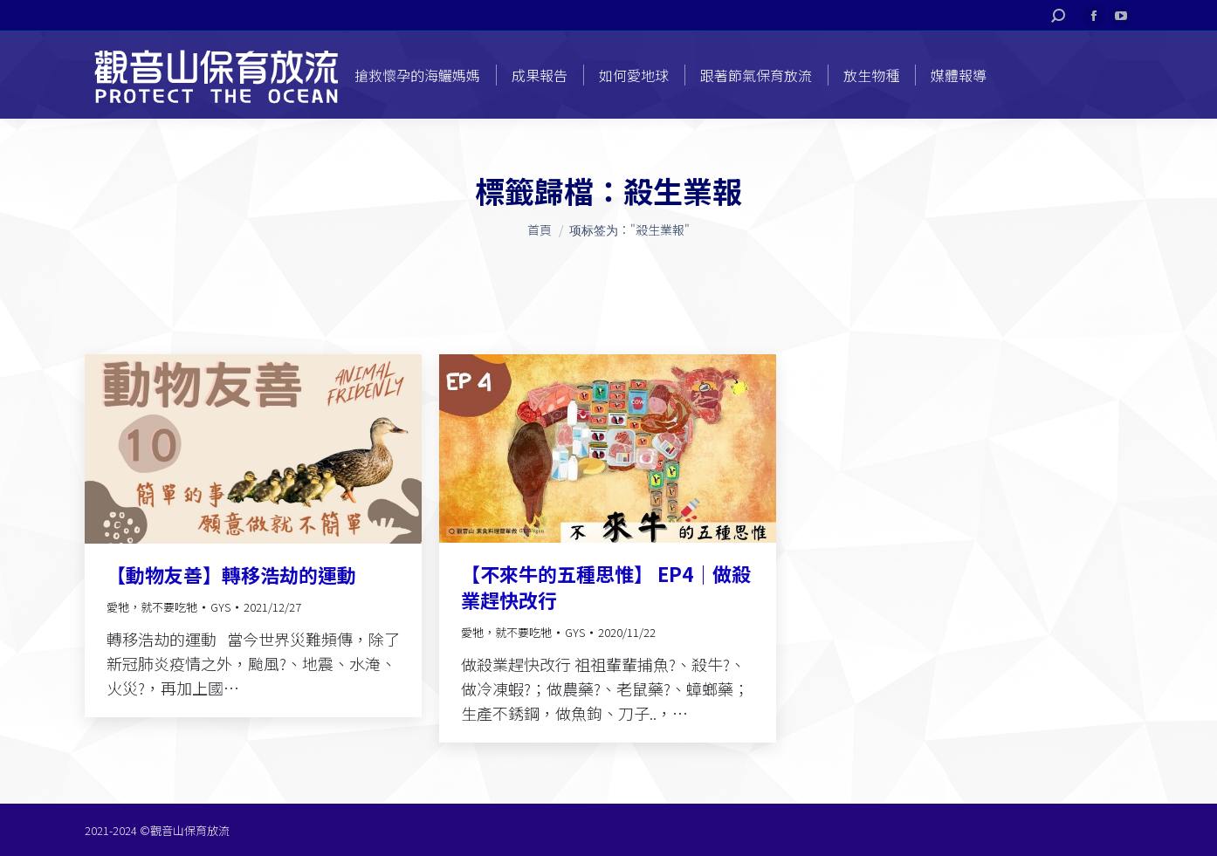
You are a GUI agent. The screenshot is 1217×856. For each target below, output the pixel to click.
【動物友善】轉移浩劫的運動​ (231, 574)
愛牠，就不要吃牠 (152, 607)
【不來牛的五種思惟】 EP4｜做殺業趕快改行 (606, 586)
